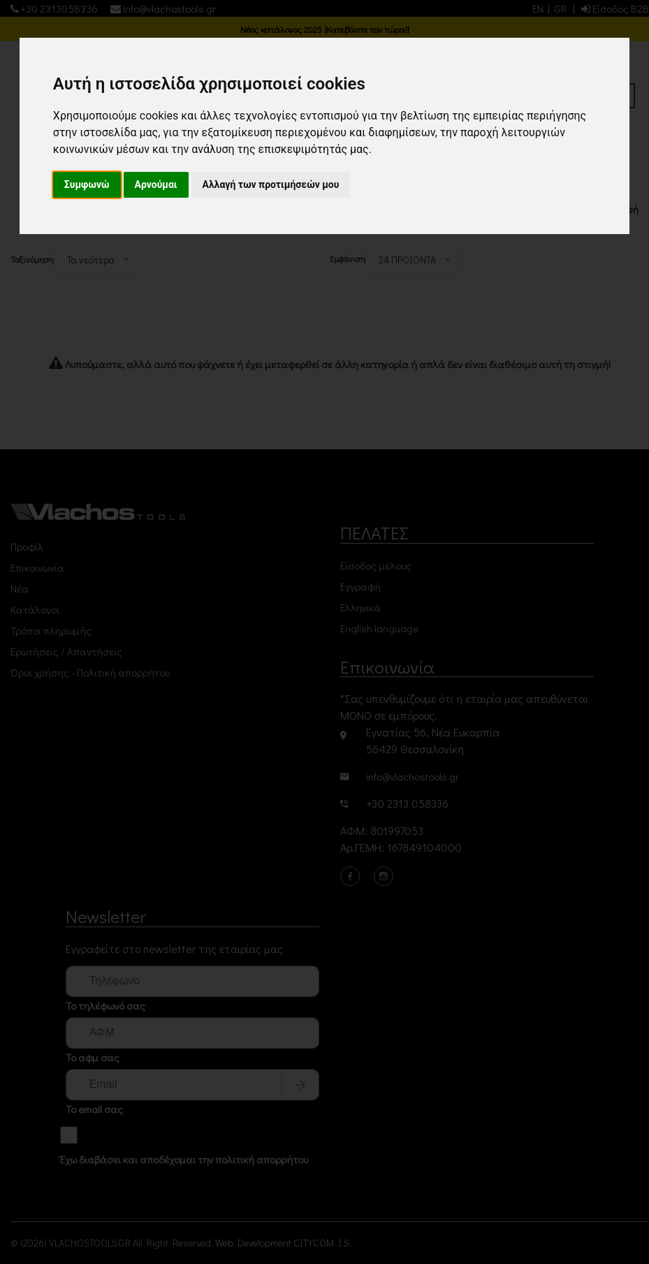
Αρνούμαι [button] (156, 184)
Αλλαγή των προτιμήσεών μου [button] (271, 184)
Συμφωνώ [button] (87, 184)
